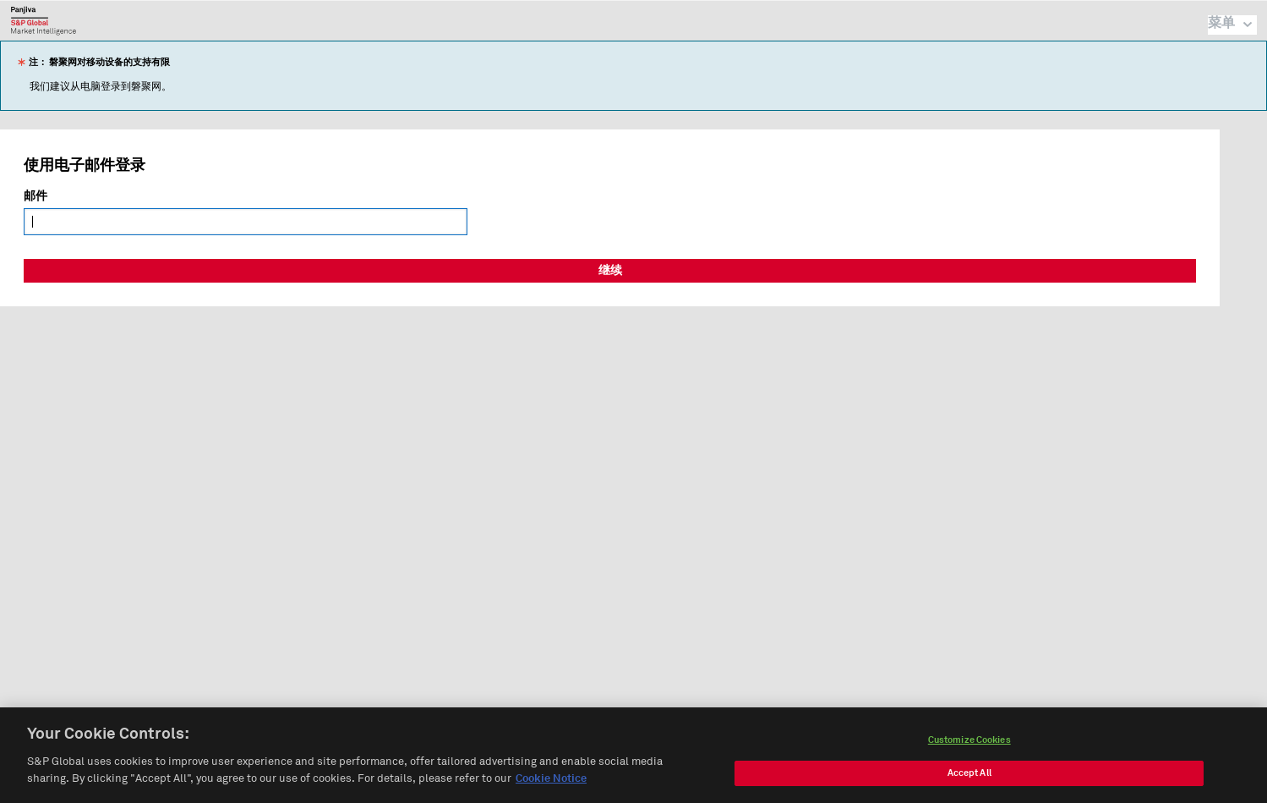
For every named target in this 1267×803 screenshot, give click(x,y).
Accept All (969, 778)
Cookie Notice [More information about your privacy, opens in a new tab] (551, 783)
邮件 (35, 196)
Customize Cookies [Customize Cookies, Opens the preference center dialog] (969, 745)
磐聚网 (43, 20)
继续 (610, 271)
